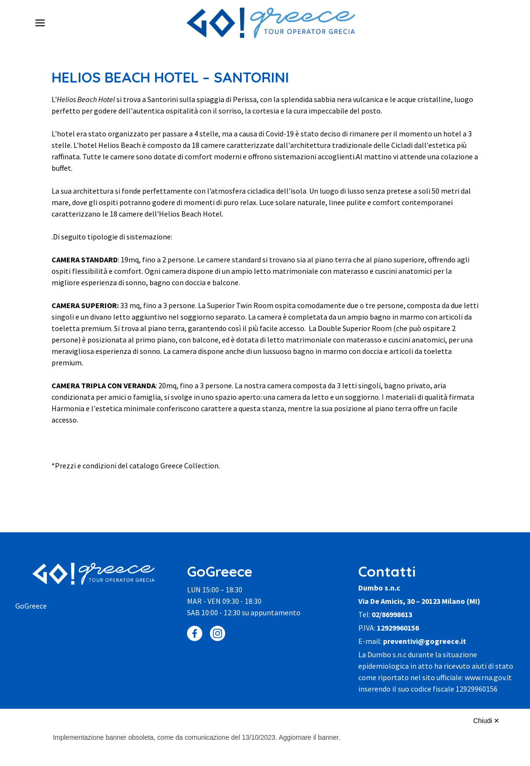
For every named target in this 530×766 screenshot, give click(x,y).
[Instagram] (217, 633)
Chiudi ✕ (486, 721)
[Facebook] (194, 633)
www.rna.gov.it (488, 677)
